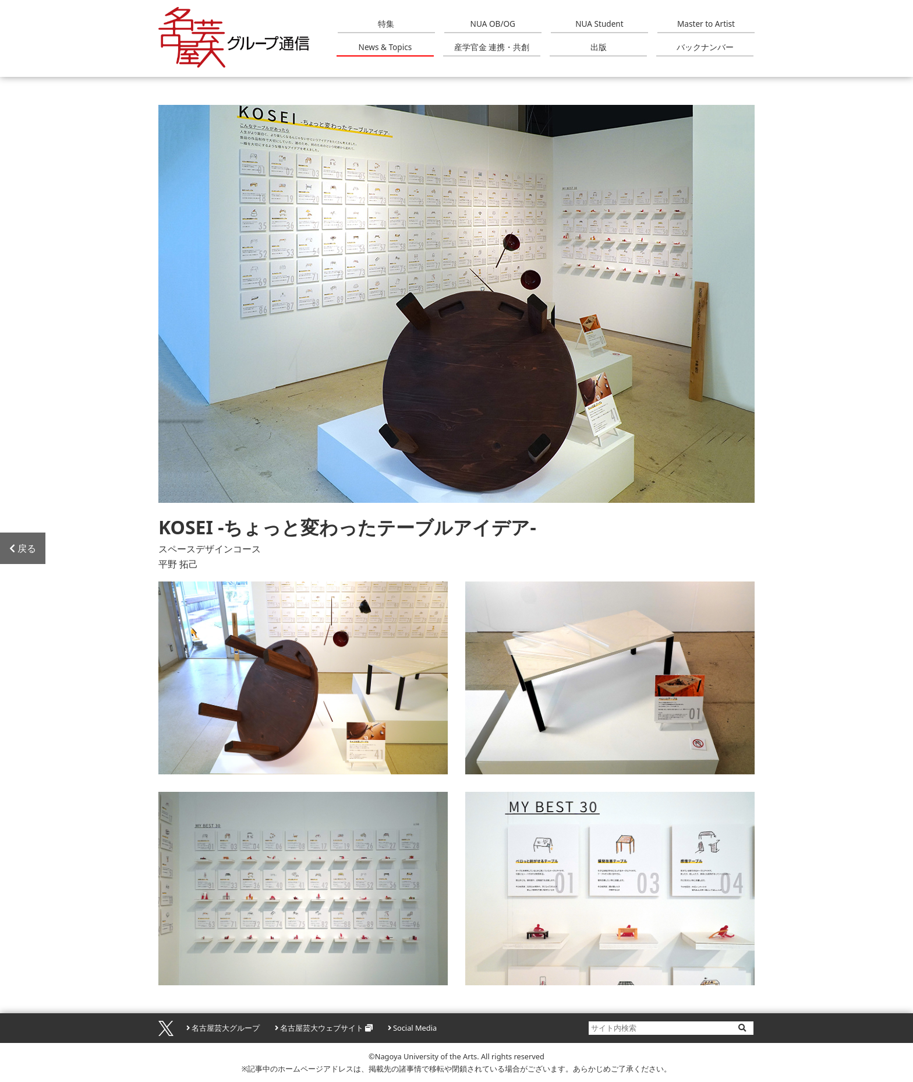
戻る (22, 548)
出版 (598, 46)
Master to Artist (706, 23)
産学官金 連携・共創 (492, 46)
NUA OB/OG (492, 23)
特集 (386, 23)
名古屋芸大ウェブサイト (321, 1028)
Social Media (415, 1028)
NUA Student (599, 23)
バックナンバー (705, 46)
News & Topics (385, 46)
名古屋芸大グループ (226, 1028)
